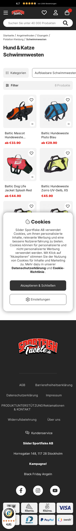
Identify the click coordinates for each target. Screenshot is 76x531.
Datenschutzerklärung (29, 268)
